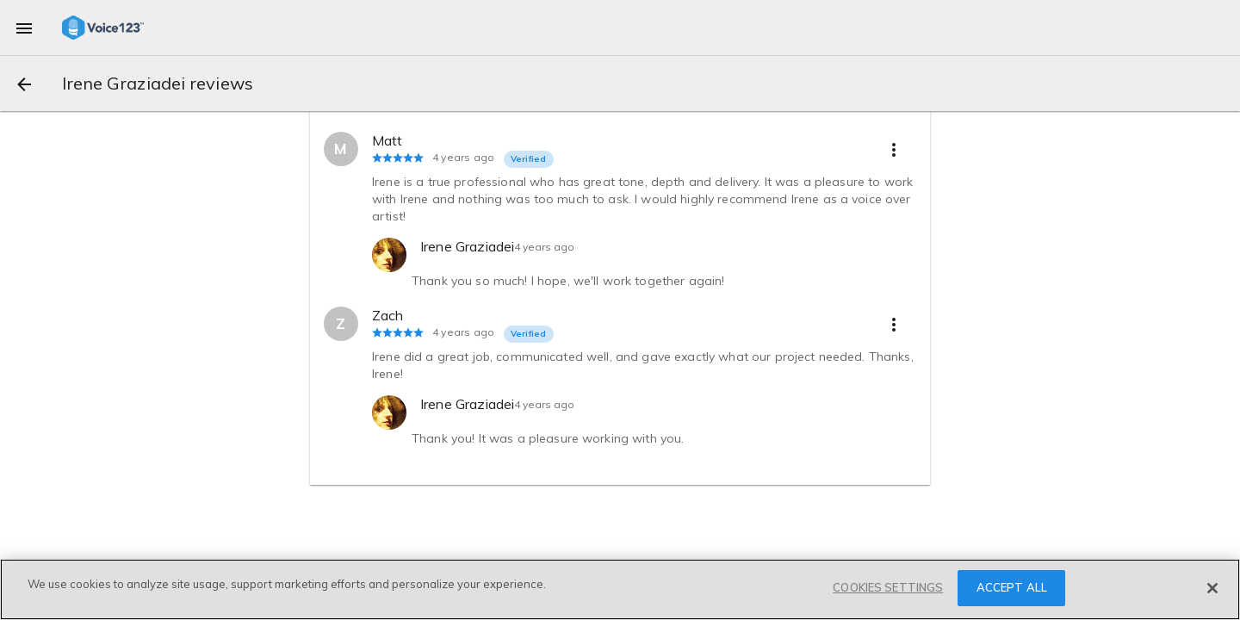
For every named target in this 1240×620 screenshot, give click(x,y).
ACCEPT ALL (1011, 587)
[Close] (1212, 588)
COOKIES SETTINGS (888, 587)
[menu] (24, 27)
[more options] (894, 149)
